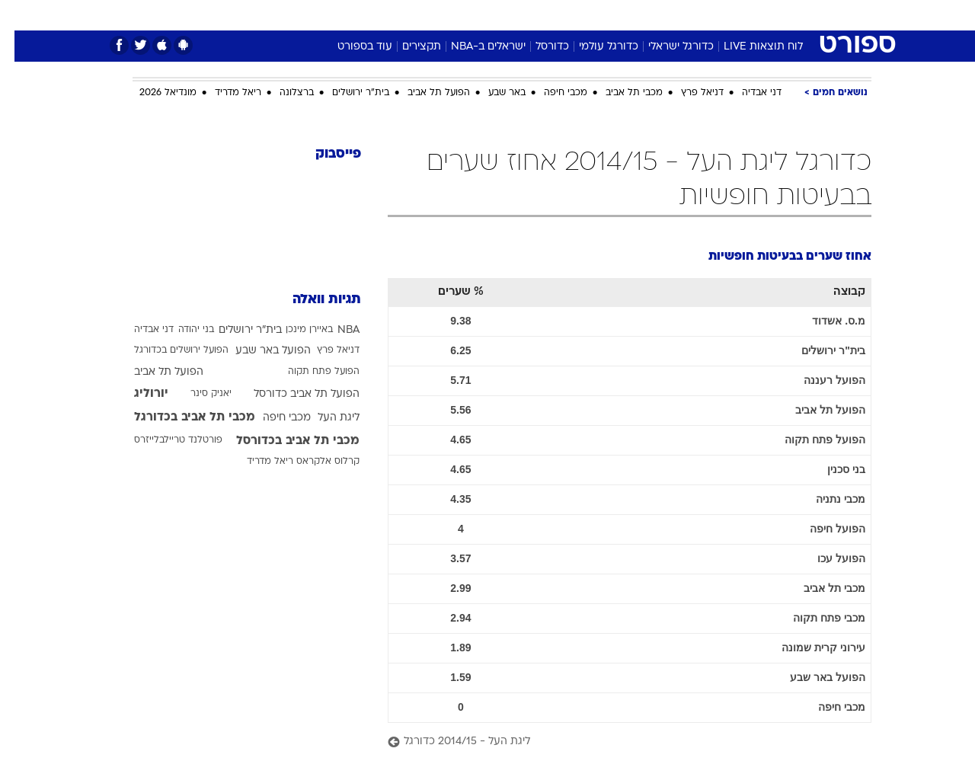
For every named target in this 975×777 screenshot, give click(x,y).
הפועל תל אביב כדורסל (292, 394)
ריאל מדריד (223, 93)
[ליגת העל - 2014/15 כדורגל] (615, 742)
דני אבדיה (747, 93)
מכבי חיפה (551, 93)
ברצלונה (282, 93)
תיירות (427, 15)
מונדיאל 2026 (153, 93)
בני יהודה (182, 329)
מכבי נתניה (826, 499)
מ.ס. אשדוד (824, 321)
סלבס (608, 15)
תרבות (656, 15)
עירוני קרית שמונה (809, 647)
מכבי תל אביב (619, 93)
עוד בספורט (350, 47)
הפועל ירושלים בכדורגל (167, 350)
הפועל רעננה (820, 380)
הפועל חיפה (823, 529)
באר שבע (492, 93)
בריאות (478, 15)
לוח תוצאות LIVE (748, 47)
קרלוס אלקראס (313, 461)
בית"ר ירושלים (346, 93)
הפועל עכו (827, 558)
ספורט (705, 15)
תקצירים (407, 47)
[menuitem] (748, 15)
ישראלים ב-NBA (473, 47)
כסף (565, 15)
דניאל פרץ (688, 93)
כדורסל (538, 47)
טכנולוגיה (369, 15)
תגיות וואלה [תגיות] (312, 299)
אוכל (525, 15)
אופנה (313, 15)
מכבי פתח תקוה (814, 618)
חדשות (757, 15)
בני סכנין (832, 469)
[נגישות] (20, 15)
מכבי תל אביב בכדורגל (180, 417)
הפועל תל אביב (424, 93)
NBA (334, 330)
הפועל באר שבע (813, 677)
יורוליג (137, 394)
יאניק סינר (196, 393)
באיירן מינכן (294, 329)
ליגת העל (324, 418)
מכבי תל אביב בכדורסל (283, 441)
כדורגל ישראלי (666, 47)
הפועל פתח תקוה (810, 439)
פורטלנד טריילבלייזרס (164, 440)
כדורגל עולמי (594, 47)
